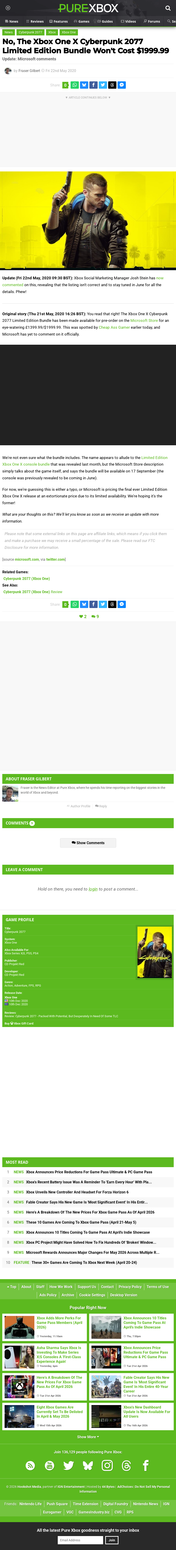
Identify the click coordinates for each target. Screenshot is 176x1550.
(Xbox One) (26, 578)
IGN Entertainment (71, 1487)
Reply (101, 806)
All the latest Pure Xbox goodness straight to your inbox (88, 1530)
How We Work (61, 1287)
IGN (166, 1504)
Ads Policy (48, 1295)
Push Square (57, 1504)
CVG (118, 1512)
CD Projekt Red (14, 964)
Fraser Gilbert (29, 71)
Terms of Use (158, 1287)
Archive (68, 1295)
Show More (88, 1437)
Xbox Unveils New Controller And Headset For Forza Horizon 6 (71, 1192)
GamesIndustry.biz (94, 1512)
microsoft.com (27, 559)
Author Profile (78, 806)
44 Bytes (108, 1487)
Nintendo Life (30, 1504)
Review (32, 592)
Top (11, 1287)
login (93, 889)
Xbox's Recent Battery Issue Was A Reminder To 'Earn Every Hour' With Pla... (83, 1182)
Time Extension (85, 1504)
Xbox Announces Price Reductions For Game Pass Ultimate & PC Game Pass (83, 1172)
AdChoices (125, 1487)
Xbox (52, 32)
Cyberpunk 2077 (30, 32)
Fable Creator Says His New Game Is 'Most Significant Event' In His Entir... (81, 1202)
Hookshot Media (29, 1487)
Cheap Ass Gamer (114, 327)
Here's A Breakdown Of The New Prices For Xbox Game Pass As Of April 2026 (84, 1212)
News (9, 32)
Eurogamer (52, 1512)
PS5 (29, 953)
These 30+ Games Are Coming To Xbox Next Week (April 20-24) (75, 1262)
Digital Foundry (115, 1504)
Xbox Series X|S (15, 953)
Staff (40, 1287)
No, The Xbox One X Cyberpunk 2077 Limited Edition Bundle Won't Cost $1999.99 (85, 46)
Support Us (87, 1287)
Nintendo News (145, 1504)
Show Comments (88, 843)
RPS (130, 1512)
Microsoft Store (144, 320)
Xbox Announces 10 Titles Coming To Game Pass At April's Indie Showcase (82, 1232)
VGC (70, 1512)
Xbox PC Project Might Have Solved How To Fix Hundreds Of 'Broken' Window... (85, 1242)
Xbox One (69, 32)
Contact (107, 1287)
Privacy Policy (130, 1287)
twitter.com (55, 559)
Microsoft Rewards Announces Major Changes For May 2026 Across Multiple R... (87, 1252)
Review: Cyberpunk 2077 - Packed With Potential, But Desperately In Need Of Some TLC (61, 1016)
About (26, 1287)
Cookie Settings (92, 1295)
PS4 (35, 953)
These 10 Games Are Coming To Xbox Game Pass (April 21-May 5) (75, 1222)
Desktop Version (123, 1295)
